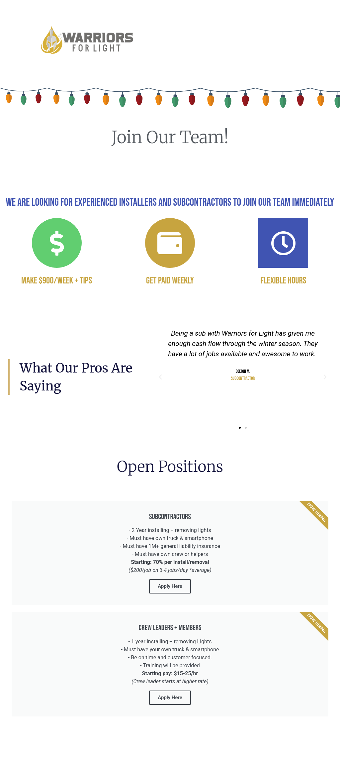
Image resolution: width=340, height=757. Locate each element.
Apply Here (170, 586)
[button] (160, 377)
